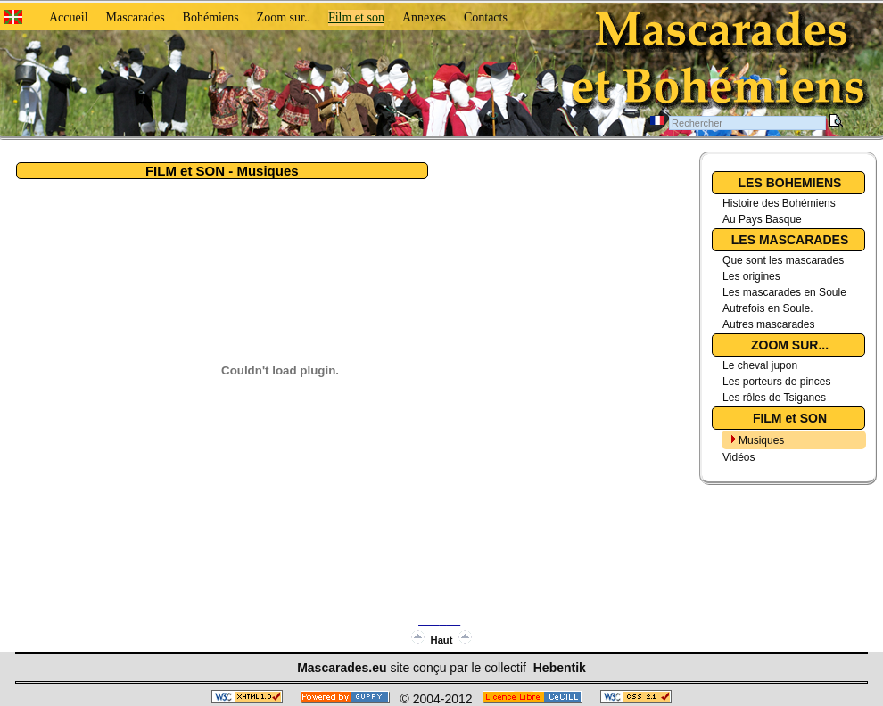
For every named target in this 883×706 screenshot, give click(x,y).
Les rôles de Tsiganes (774, 397)
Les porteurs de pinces (776, 381)
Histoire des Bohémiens (779, 203)
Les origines (751, 276)
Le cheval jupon (759, 365)
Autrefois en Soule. (767, 308)
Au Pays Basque (762, 219)
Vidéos (738, 457)
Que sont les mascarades (783, 260)
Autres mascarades (768, 324)
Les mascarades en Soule (784, 292)
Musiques (761, 440)
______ (439, 619)
